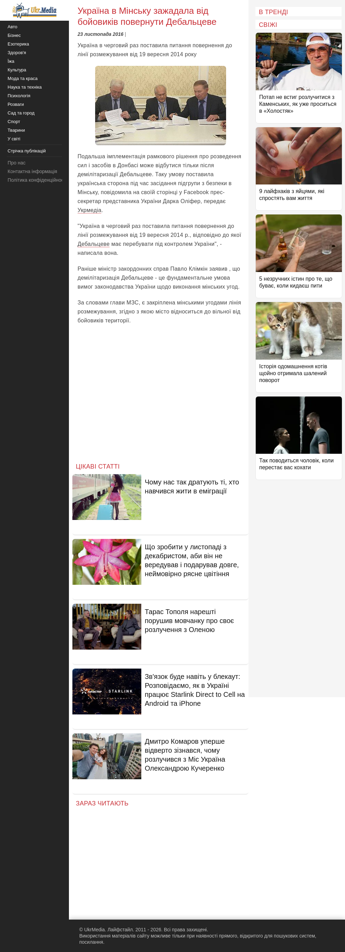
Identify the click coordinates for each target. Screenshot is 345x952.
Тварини (16, 130)
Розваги (16, 104)
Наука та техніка (25, 87)
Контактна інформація (32, 171)
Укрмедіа (89, 210)
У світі (14, 138)
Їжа (11, 61)
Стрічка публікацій (27, 150)
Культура (17, 69)
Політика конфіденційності (37, 180)
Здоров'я (17, 52)
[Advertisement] (160, 399)
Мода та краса (23, 78)
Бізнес (14, 35)
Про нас (17, 163)
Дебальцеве (94, 244)
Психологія (19, 95)
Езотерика (18, 44)
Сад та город (21, 113)
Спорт (14, 121)
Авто (12, 26)
